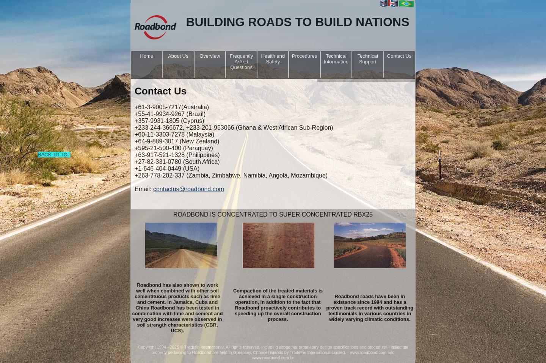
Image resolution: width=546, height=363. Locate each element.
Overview (209, 56)
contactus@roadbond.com (188, 189)
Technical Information (336, 58)
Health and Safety (273, 58)
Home (146, 56)
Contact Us (399, 56)
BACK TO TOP (54, 154)
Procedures (304, 56)
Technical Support (368, 58)
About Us (178, 56)
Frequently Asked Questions (241, 61)
